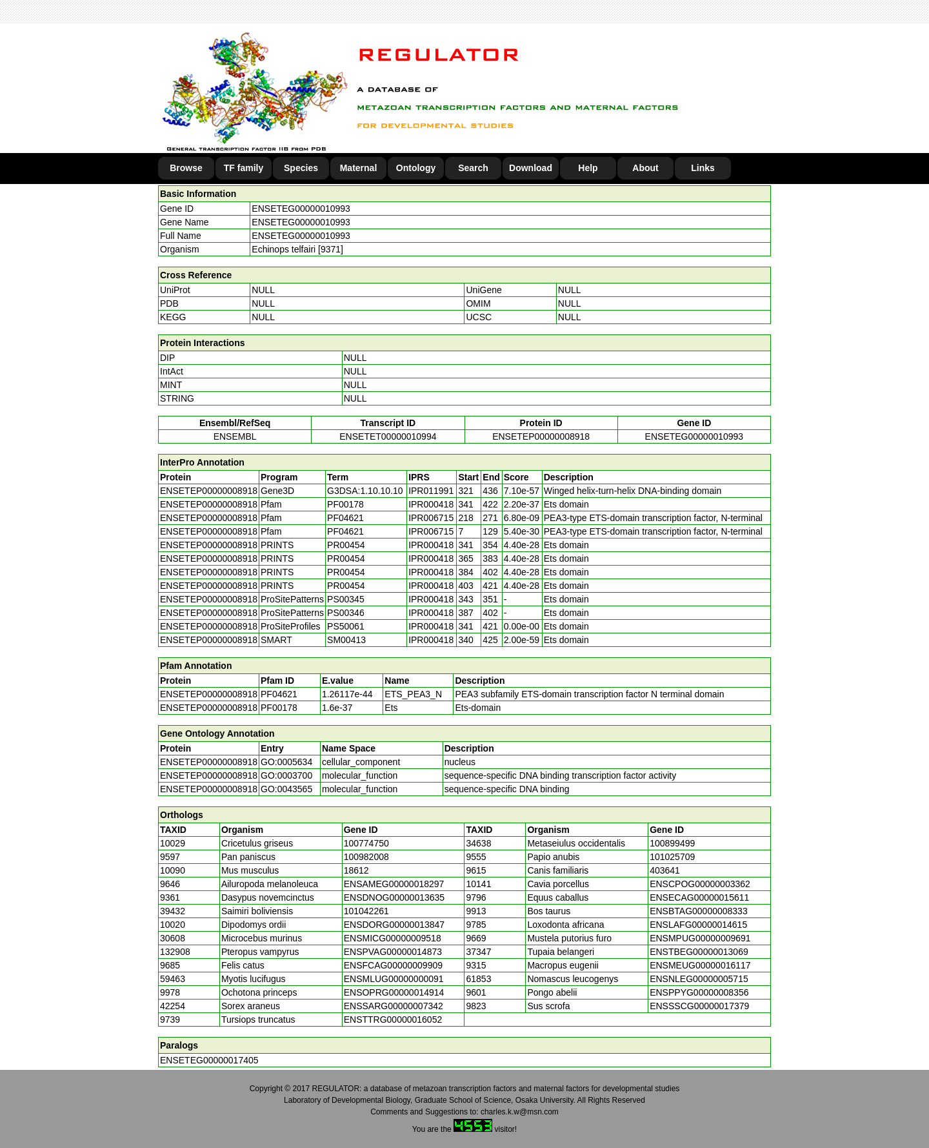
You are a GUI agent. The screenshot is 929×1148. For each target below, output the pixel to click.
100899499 (672, 843)
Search (473, 168)
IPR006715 (431, 518)
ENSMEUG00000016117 (700, 965)
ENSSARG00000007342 (393, 1006)
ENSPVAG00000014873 (393, 952)
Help (587, 168)
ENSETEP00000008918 (541, 436)
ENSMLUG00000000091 (394, 979)
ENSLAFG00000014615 (698, 924)
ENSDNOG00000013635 (394, 897)
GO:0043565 (286, 789)
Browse (186, 168)
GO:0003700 (286, 775)
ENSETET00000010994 (387, 436)
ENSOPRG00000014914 (394, 992)
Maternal (358, 168)
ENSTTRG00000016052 (393, 1019)
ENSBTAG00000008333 (699, 911)
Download (530, 168)
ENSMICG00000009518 (392, 938)
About (645, 168)
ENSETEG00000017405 (209, 1060)
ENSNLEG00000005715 (699, 979)
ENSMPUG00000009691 (700, 938)
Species (301, 168)
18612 (356, 870)
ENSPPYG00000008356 (699, 992)
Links (703, 168)
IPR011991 (431, 491)
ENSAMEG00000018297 (394, 884)
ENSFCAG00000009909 (393, 965)
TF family (243, 168)
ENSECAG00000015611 (699, 897)
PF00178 (279, 707)
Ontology (415, 168)
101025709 (672, 857)
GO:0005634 (286, 762)
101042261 (366, 911)
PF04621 (279, 694)
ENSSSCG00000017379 (699, 1006)
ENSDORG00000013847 (394, 924)
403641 (665, 870)
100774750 (366, 843)
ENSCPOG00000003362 (700, 884)
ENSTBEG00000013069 (699, 952)
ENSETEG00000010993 (301, 208)
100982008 (366, 857)
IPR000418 (431, 504)
